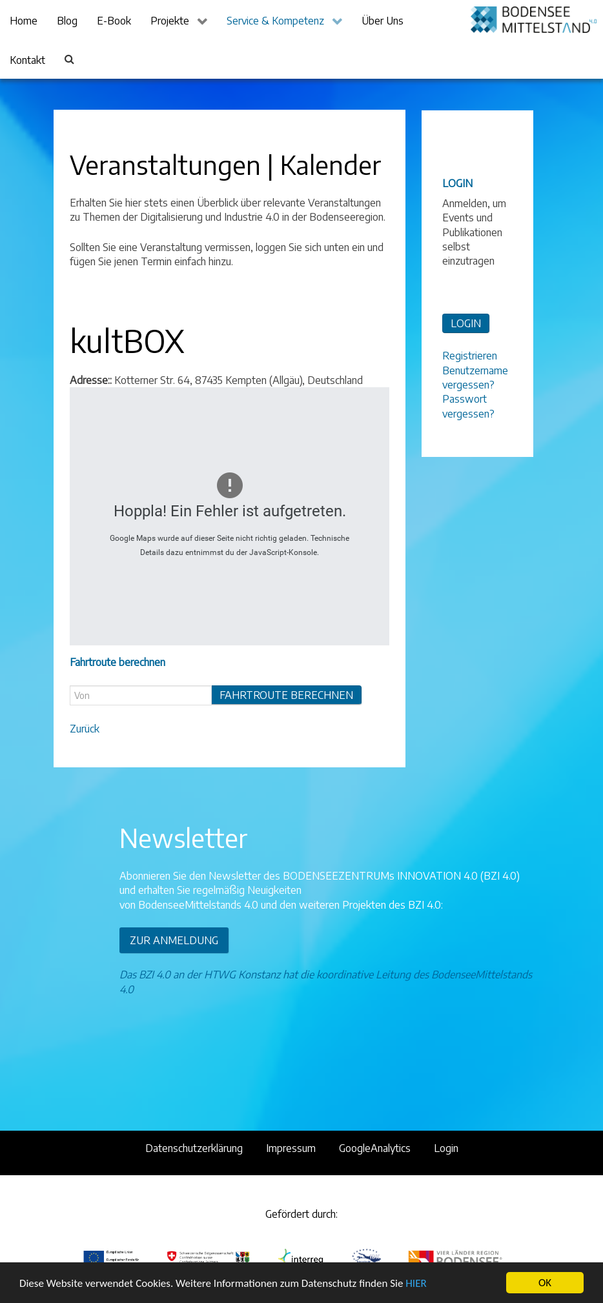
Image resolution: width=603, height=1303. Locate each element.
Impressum (291, 1148)
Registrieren (469, 355)
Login (446, 1148)
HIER (415, 1283)
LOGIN (466, 323)
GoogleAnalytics (375, 1148)
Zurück (84, 728)
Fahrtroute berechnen (286, 695)
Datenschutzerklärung (194, 1148)
